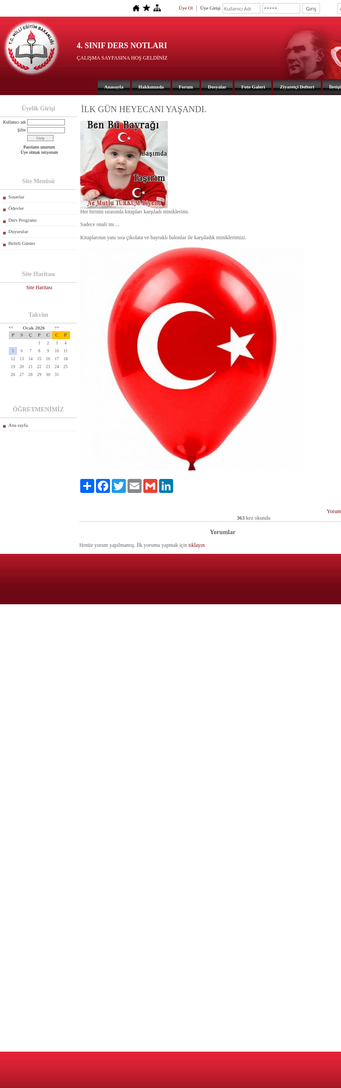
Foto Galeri (253, 86)
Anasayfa (114, 86)
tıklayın (196, 545)
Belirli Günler (21, 243)
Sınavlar (16, 196)
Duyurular (18, 231)
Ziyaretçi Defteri (297, 86)
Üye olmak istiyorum (39, 152)
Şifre (22, 130)
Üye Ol (186, 8)
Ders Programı (22, 220)
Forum (186, 86)
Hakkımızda (151, 86)
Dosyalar (217, 86)
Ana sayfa (18, 425)
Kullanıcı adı (14, 122)
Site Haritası (39, 287)
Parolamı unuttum (39, 147)
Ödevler (16, 208)
